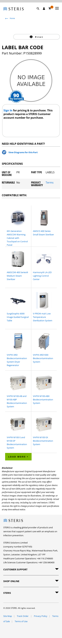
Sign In (8, 110)
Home (12, 18)
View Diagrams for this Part (23, 152)
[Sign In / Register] (44, 8)
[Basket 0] (49, 8)
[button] (40, 12)
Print (38, 36)
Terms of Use (21, 621)
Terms (50, 182)
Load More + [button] (18, 456)
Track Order (23, 616)
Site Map (7, 616)
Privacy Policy (40, 616)
